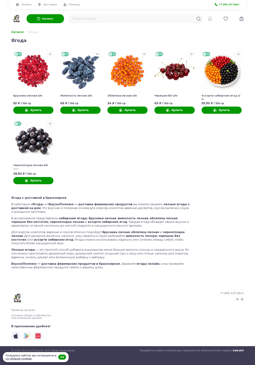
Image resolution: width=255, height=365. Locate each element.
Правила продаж (23, 310)
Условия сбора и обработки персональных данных (31, 316)
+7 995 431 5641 (232, 293)
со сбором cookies (19, 358)
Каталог (17, 32)
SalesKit (238, 350)
